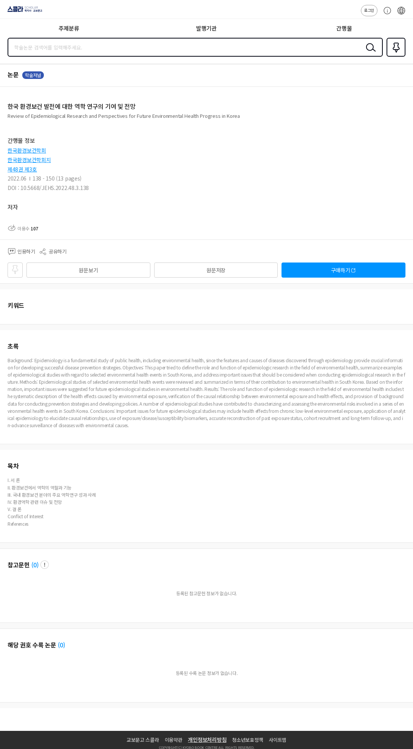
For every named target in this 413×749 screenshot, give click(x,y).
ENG (401, 14)
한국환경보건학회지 (29, 160)
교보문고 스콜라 (143, 739)
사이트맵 (277, 739)
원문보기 (88, 270)
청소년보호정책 (247, 739)
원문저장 (216, 270)
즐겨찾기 (394, 56)
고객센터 (385, 14)
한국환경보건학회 (27, 150)
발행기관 (206, 28)
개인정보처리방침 (207, 739)
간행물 (344, 28)
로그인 (369, 10)
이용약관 (174, 739)
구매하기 (340, 270)
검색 (369, 53)
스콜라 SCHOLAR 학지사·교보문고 (23, 11)
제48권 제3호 (22, 169)
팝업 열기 (44, 565)
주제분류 (69, 28)
